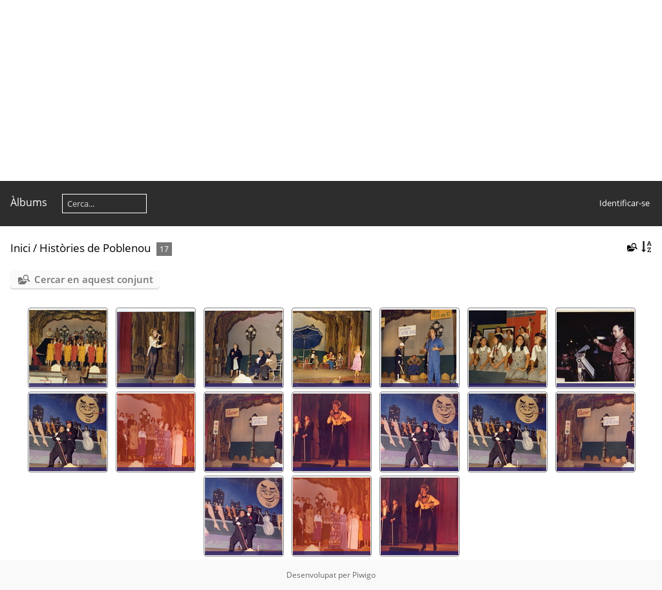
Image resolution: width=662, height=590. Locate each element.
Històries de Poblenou (95, 247)
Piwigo (364, 574)
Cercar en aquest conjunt (93, 279)
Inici (20, 247)
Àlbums (28, 202)
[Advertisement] (331, 90)
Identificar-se (624, 203)
